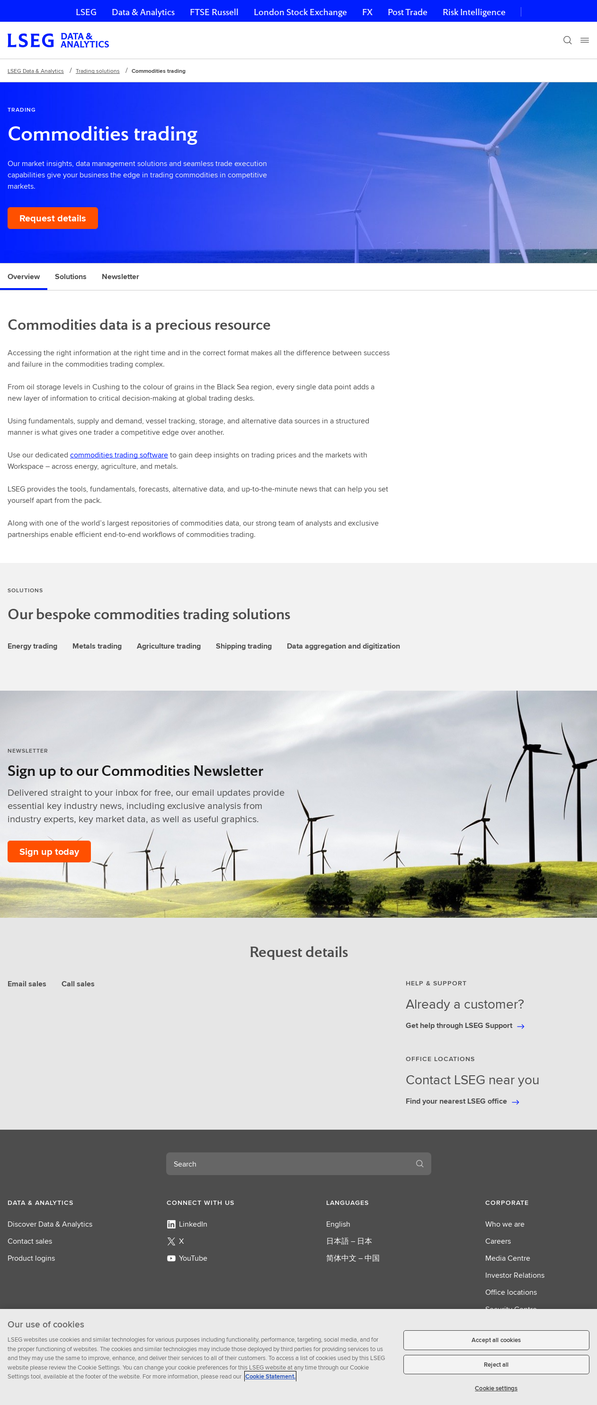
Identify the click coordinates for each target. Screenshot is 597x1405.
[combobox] (287, 1163)
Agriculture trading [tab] (169, 646)
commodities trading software (119, 454)
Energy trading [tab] (32, 646)
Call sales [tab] (78, 983)
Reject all (496, 1364)
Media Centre (507, 1258)
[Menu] (584, 40)
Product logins (31, 1258)
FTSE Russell (214, 12)
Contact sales (30, 1241)
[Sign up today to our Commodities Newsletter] (49, 851)
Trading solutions (98, 71)
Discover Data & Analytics (50, 1224)
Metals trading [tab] (97, 646)
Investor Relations (514, 1275)
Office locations (511, 1292)
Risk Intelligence (474, 12)
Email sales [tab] (27, 983)
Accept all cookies (496, 1339)
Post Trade (408, 12)
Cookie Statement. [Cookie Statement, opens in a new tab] (270, 1376)
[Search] (567, 40)
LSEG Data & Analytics (36, 71)
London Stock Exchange (300, 12)
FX (367, 12)
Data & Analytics (143, 12)
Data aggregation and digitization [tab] (343, 646)
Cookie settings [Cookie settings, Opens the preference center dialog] (496, 1388)
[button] (60, 1202)
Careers (498, 1241)
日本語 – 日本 (349, 1241)
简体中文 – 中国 (353, 1258)
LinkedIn (187, 1224)
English (338, 1224)
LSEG (86, 12)
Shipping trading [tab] (244, 646)
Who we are (505, 1224)
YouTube (187, 1258)
